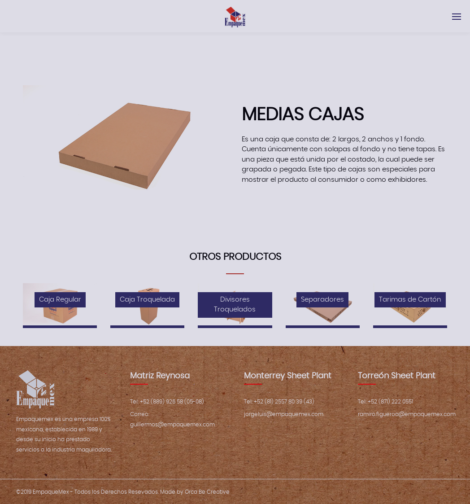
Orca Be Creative (207, 492)
